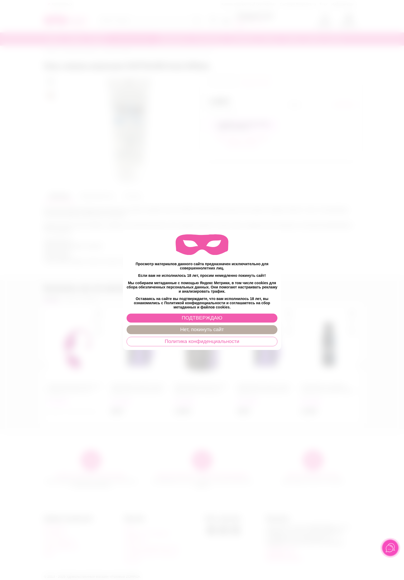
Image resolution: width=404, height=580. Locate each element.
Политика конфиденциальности (202, 341)
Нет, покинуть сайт (202, 329)
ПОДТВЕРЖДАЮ (202, 318)
